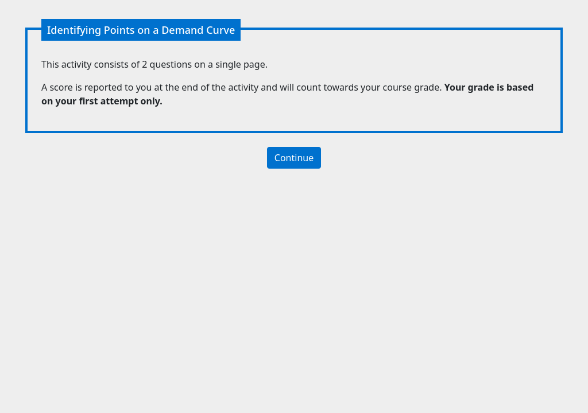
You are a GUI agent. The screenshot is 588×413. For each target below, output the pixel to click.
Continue (294, 157)
